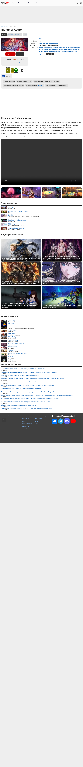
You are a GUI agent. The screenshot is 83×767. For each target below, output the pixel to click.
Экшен (45, 39)
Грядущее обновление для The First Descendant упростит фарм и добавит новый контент (26, 408)
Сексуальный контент (67, 51)
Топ (37, 3)
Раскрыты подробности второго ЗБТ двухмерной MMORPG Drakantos (21, 388)
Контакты (37, 421)
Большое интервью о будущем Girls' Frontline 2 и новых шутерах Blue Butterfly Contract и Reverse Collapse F (19, 305)
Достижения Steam (54, 51)
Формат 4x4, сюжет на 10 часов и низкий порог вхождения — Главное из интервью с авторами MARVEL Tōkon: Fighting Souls (37, 395)
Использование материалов (42, 416)
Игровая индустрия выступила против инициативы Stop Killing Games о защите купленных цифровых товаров (32, 378)
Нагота (61, 49)
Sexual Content (48, 49)
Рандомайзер (25, 428)
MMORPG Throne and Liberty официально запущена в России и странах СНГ (23, 368)
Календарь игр (25, 426)
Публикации (21, 3)
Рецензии (31, 3)
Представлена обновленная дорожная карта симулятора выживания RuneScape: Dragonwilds (28, 392)
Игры (13, 3)
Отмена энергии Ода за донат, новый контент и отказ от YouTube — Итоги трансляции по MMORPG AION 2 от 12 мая (61, 258)
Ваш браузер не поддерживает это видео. (41, 162)
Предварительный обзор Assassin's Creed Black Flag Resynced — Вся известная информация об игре (20, 282)
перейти (40, 85)
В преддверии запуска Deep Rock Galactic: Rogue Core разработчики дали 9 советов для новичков (29, 398)
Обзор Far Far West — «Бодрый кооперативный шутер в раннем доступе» (62, 306)
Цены (25, 34)
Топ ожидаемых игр (27, 423)
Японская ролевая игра (60, 47)
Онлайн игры (25, 418)
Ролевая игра (48, 47)
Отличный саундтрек (70, 49)
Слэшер (55, 49)
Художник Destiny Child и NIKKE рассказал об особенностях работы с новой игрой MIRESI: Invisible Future (62, 281)
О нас (36, 423)
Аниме (41, 47)
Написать (20, 54)
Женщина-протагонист (74, 47)
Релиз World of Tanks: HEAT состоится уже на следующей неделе (20, 375)
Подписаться (10, 54)
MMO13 (24, 416)
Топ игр (24, 421)
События (10, 34)
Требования (18, 34)
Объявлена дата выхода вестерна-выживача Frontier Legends (18, 405)
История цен (23, 63)
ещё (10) (49, 54)
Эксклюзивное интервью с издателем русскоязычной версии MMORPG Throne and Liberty (21, 259)
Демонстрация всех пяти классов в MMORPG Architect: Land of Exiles (21, 382)
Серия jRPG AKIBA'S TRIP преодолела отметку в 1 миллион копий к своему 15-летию (25, 401)
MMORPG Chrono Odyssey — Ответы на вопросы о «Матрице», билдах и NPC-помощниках (27, 385)
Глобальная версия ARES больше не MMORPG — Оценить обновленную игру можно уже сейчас (29, 372)
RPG (40, 39)
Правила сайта (38, 418)
